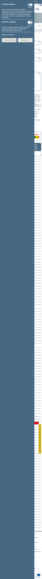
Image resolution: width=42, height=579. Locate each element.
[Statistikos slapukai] (30, 22)
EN (37, 1)
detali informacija (34, 109)
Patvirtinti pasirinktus (9, 40)
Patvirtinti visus (25, 40)
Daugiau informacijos (8, 34)
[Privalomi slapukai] (30, 4)
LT (34, 1)
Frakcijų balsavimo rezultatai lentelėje (35, 147)
